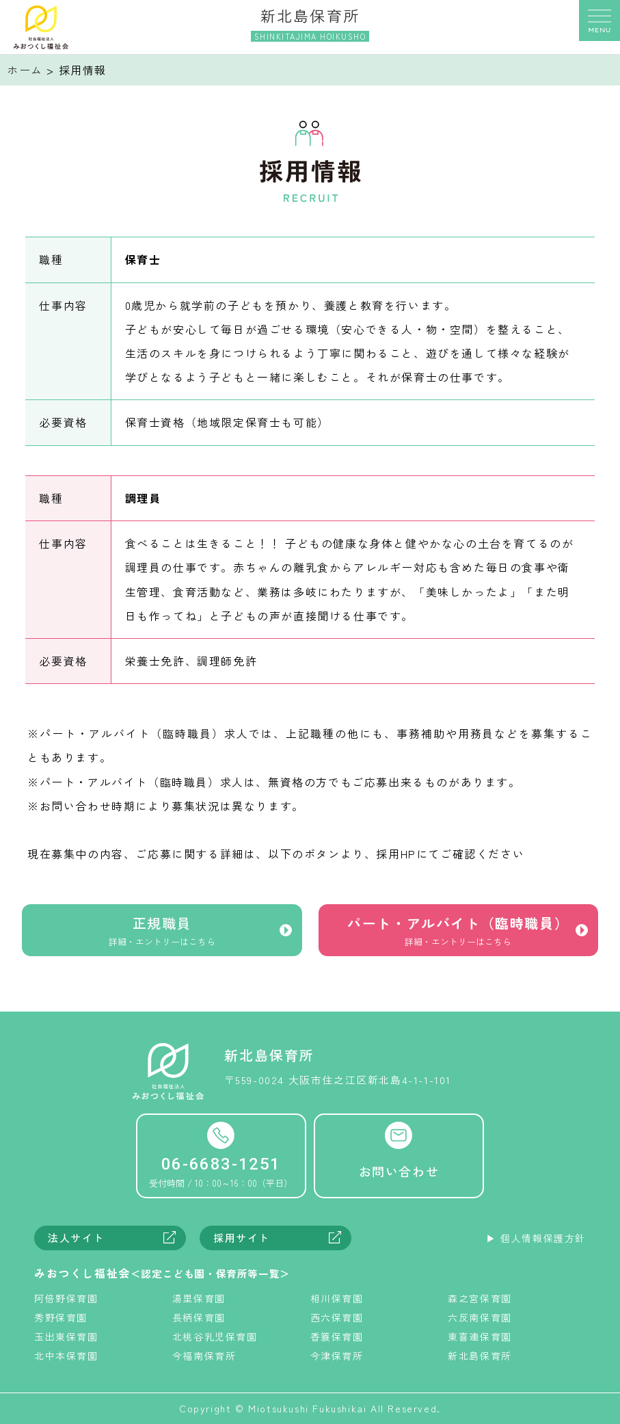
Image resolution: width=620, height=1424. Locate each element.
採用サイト (241, 1237)
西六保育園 (337, 1317)
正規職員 (162, 933)
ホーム (25, 70)
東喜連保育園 (480, 1336)
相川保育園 (337, 1298)
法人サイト (76, 1237)
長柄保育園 (199, 1317)
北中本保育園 (66, 1355)
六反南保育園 (480, 1317)
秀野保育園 (60, 1317)
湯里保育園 (199, 1298)
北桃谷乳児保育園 (215, 1336)
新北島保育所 (480, 1355)
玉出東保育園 (66, 1336)
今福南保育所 (204, 1355)
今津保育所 (337, 1355)
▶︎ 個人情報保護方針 (536, 1238)
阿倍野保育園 (66, 1298)
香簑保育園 (337, 1336)
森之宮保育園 (480, 1298)
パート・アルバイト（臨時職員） (458, 933)
